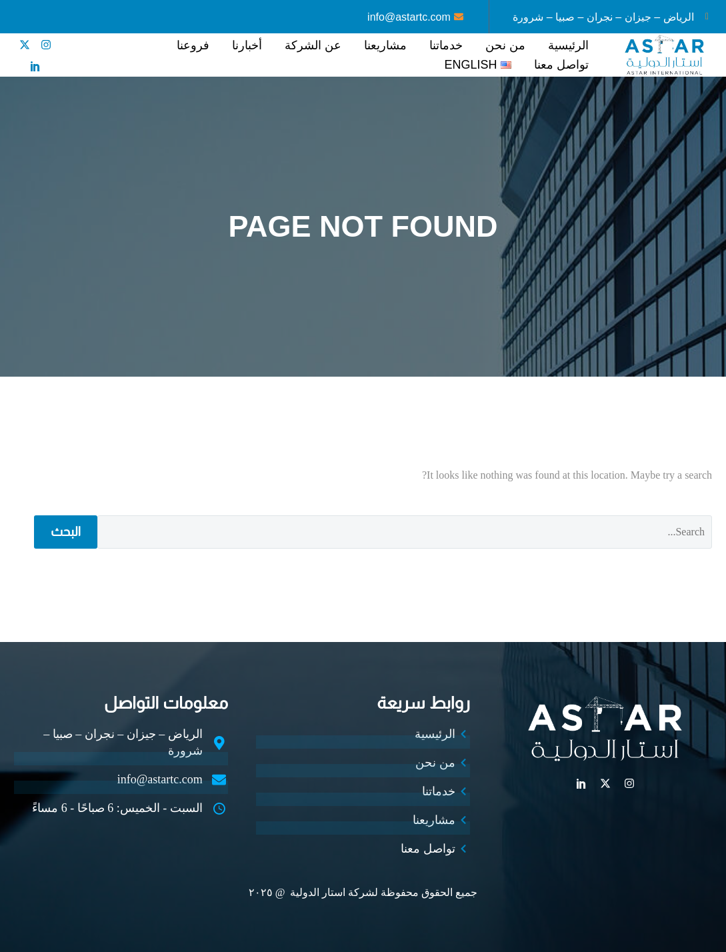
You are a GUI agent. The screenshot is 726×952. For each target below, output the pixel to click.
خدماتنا (446, 45)
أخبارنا (247, 45)
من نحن (505, 45)
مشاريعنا (385, 45)
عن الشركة (313, 45)
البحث (66, 532)
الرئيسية (568, 45)
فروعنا (193, 45)
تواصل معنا (561, 64)
